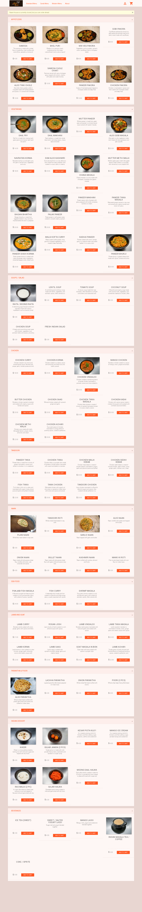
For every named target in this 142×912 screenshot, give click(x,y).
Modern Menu (57, 3)
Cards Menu (44, 3)
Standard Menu (31, 3)
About (67, 3)
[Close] (132, 12)
